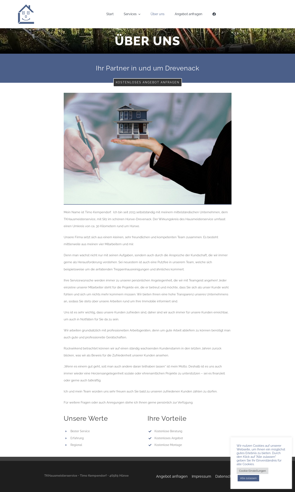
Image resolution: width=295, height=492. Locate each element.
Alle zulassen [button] (248, 478)
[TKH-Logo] (26, 5)
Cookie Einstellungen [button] (252, 470)
